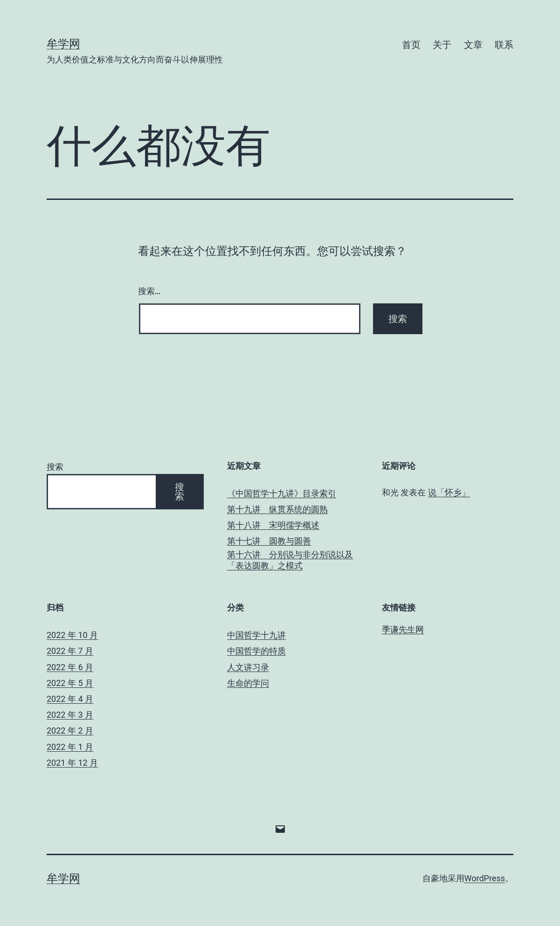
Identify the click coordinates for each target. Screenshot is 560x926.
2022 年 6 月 (70, 667)
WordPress (484, 878)
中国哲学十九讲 (256, 635)
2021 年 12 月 (72, 763)
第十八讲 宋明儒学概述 (273, 525)
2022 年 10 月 (72, 635)
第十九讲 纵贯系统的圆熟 (277, 509)
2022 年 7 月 (70, 651)
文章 (473, 44)
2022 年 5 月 (70, 683)
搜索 (55, 467)
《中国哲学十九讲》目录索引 (281, 493)
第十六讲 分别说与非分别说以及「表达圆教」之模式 (290, 559)
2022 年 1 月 (70, 747)
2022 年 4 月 (70, 699)
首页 (411, 44)
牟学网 (63, 43)
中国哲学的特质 (256, 651)
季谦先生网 (403, 629)
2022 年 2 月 (70, 730)
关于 (442, 44)
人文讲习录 (248, 667)
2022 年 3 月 (70, 715)
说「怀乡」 (449, 492)
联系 (504, 44)
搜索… (149, 291)
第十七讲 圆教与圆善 (269, 541)
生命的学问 (248, 683)
